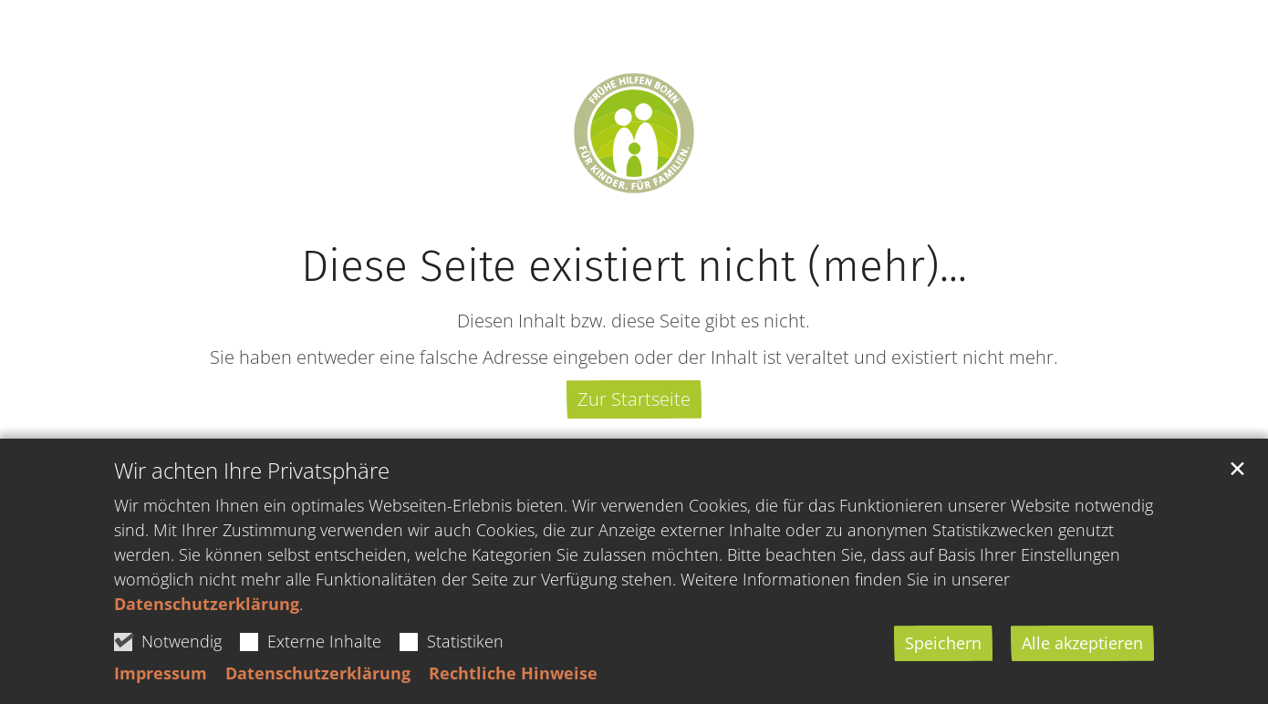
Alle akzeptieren (1082, 643)
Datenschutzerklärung (206, 604)
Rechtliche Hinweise (513, 673)
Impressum (160, 673)
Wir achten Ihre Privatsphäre (252, 470)
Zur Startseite (634, 399)
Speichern (943, 643)
